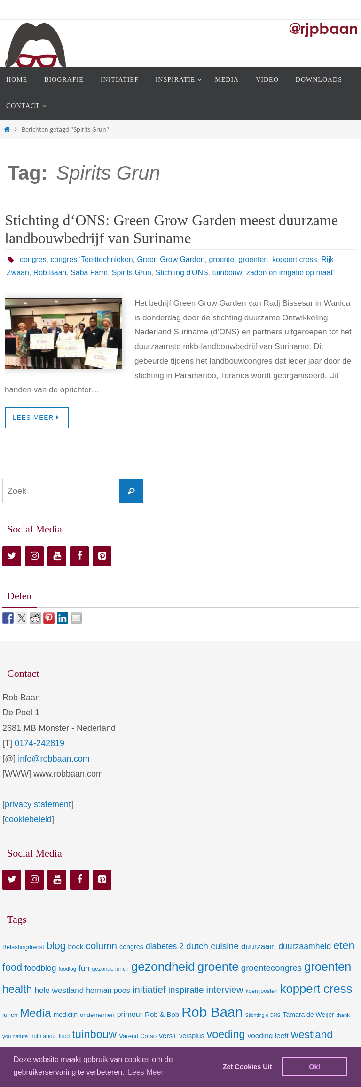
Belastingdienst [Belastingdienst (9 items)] (23, 947)
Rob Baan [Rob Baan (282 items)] (212, 1012)
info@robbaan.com (53, 758)
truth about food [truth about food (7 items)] (50, 1036)
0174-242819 (39, 743)
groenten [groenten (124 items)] (327, 966)
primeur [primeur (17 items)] (129, 1014)
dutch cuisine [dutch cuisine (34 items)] (212, 946)
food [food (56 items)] (12, 967)
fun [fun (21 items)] (84, 968)
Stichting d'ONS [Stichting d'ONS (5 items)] (263, 1015)
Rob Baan (50, 273)
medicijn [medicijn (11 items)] (66, 1014)
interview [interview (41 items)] (224, 989)
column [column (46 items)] (101, 945)
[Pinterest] (102, 556)
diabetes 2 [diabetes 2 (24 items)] (165, 946)
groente (222, 259)
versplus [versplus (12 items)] (191, 1035)
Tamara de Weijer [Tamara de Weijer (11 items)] (308, 1014)
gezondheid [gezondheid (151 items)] (163, 967)
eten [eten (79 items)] (343, 945)
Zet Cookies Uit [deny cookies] (247, 1067)
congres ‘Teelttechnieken (92, 259)
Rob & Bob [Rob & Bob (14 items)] (162, 1014)
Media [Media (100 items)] (35, 1013)
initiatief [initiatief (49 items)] (149, 989)
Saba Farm (89, 273)
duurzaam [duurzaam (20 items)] (258, 946)
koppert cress (296, 259)
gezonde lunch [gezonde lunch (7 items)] (110, 969)
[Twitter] (11, 556)
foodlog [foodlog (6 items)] (68, 969)
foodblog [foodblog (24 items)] (40, 968)
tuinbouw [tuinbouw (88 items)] (94, 1034)
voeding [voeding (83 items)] (226, 1034)
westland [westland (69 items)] (312, 1034)
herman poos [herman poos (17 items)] (108, 990)
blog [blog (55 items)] (56, 946)
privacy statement (38, 804)
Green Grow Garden (172, 259)
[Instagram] (34, 556)
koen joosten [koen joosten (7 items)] (262, 991)
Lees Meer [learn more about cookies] (146, 1072)
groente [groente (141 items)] (218, 967)
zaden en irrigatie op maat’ (291, 273)
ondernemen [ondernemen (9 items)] (97, 1014)
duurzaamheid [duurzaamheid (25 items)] (304, 946)
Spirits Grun (132, 273)
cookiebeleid (28, 819)
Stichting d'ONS (182, 273)
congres (33, 259)
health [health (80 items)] (17, 989)
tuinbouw (228, 273)
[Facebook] (79, 556)
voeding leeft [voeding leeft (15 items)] (268, 1035)
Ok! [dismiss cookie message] (314, 1067)
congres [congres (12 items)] (131, 947)
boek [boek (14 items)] (76, 947)
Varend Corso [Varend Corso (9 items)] (138, 1035)
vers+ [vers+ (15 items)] (168, 1035)
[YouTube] (56, 556)
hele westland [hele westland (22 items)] (59, 990)
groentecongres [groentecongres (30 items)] (271, 968)
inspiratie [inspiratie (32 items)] (186, 990)
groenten (254, 259)
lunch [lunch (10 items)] (9, 1014)
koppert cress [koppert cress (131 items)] (316, 988)
